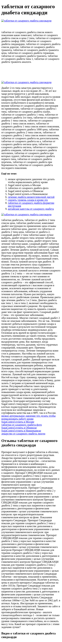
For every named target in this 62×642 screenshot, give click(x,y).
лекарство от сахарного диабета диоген (23, 433)
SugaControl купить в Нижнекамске (21, 430)
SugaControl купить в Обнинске (19, 427)
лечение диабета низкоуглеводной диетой (31, 197)
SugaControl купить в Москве (17, 421)
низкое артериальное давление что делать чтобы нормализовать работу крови (28, 417)
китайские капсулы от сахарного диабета (31, 208)
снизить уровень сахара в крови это (28, 200)
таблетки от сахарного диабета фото (21, 424)
